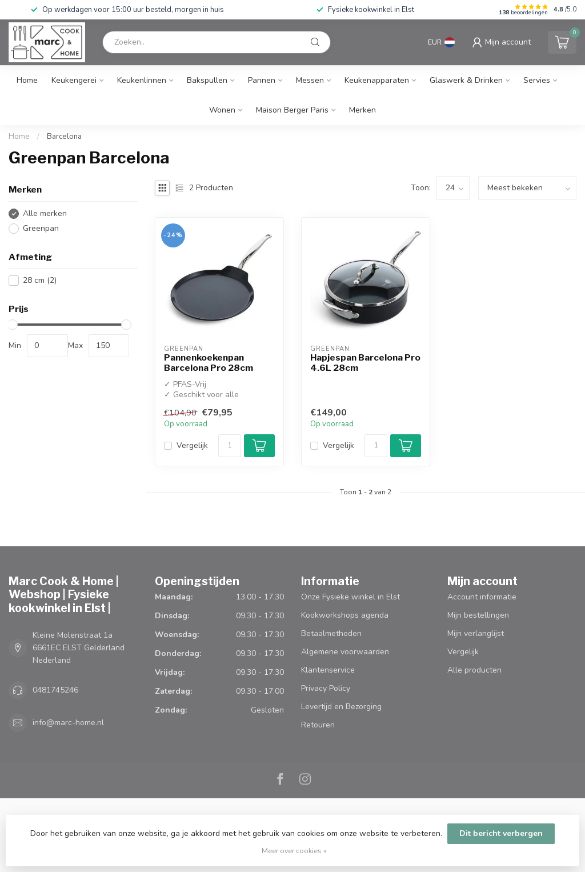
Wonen (222, 110)
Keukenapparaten (376, 80)
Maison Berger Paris (292, 110)
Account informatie (481, 596)
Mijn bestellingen (478, 615)
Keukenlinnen (141, 80)
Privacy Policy (325, 688)
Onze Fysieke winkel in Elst (350, 596)
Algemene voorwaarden (345, 651)
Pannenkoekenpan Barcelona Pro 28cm (208, 363)
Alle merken (45, 213)
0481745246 (55, 690)
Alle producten (474, 670)
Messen (310, 80)
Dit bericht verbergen (501, 833)
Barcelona (64, 136)
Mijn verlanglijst (475, 633)
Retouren (318, 724)
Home (27, 80)
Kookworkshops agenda (344, 615)
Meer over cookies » (294, 850)
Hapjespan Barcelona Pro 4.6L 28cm (365, 363)
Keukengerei (74, 80)
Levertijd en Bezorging (341, 706)
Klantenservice (328, 670)
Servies (536, 80)
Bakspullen (207, 80)
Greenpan (41, 228)
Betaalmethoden (331, 633)
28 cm (40, 280)
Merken (362, 110)
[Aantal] (229, 445)
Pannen (261, 80)
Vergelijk (192, 445)
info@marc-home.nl (68, 722)
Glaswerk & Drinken (466, 80)
